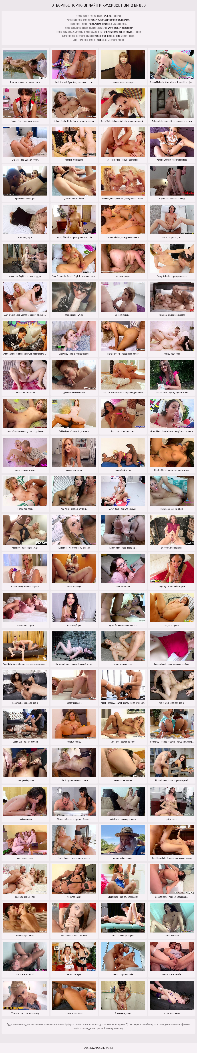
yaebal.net (102, 39)
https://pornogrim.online (100, 23)
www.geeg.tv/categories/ (120, 27)
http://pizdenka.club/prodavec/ (118, 31)
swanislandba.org (94, 1047)
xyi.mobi (107, 15)
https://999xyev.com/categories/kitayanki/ (109, 19)
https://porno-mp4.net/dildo (106, 35)
